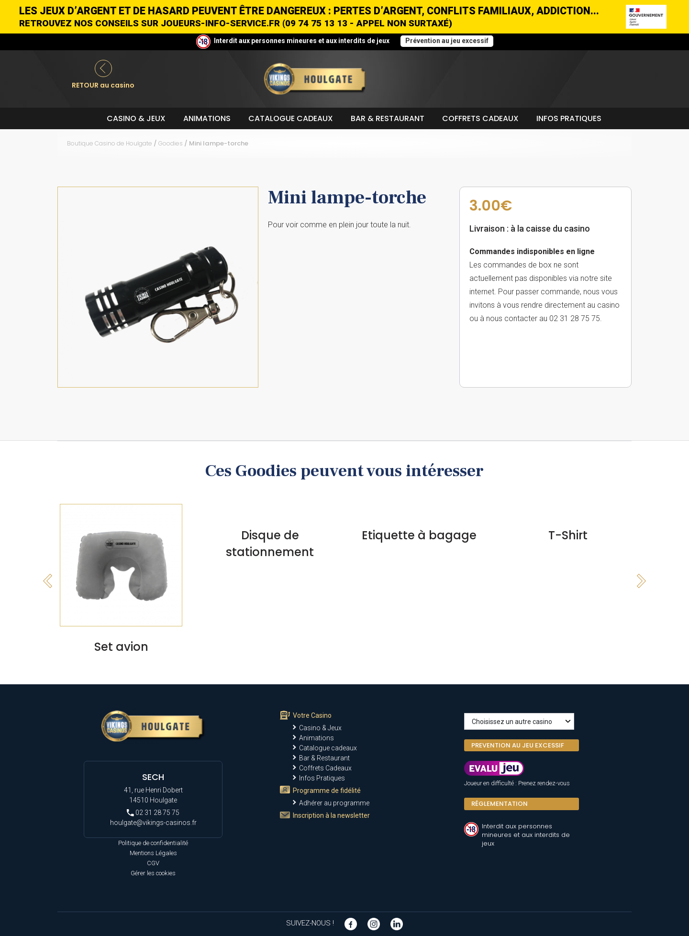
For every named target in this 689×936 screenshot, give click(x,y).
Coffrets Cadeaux (480, 118)
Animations (207, 118)
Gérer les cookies (153, 873)
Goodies (170, 143)
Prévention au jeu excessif (447, 41)
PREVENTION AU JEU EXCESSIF (517, 745)
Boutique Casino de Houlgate (109, 143)
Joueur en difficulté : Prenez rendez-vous (517, 783)
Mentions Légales (153, 853)
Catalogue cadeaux (290, 118)
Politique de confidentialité (153, 843)
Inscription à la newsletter (331, 815)
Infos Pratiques (568, 118)
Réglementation (499, 803)
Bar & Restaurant (387, 118)
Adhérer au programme (334, 803)
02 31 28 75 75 (153, 813)
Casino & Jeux (136, 118)
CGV (153, 863)
